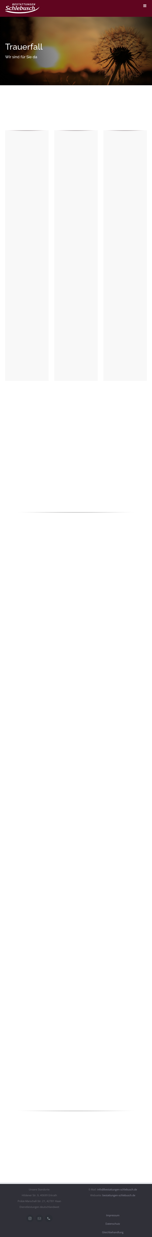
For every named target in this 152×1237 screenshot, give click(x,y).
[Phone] (49, 1218)
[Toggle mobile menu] (145, 6)
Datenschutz (112, 1223)
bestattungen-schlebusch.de (118, 1195)
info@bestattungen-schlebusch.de (117, 1189)
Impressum (112, 1215)
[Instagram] (30, 1218)
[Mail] (39, 1218)
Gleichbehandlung (112, 1232)
